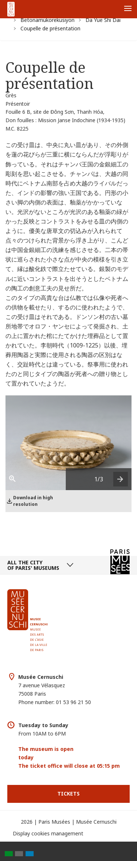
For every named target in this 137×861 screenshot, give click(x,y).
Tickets (68, 793)
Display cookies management (48, 833)
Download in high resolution (33, 501)
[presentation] (121, 479)
